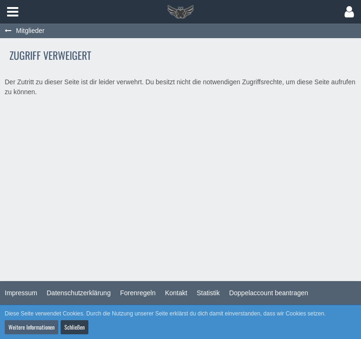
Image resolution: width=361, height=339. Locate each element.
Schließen (74, 327)
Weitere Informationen (31, 327)
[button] (13, 11)
